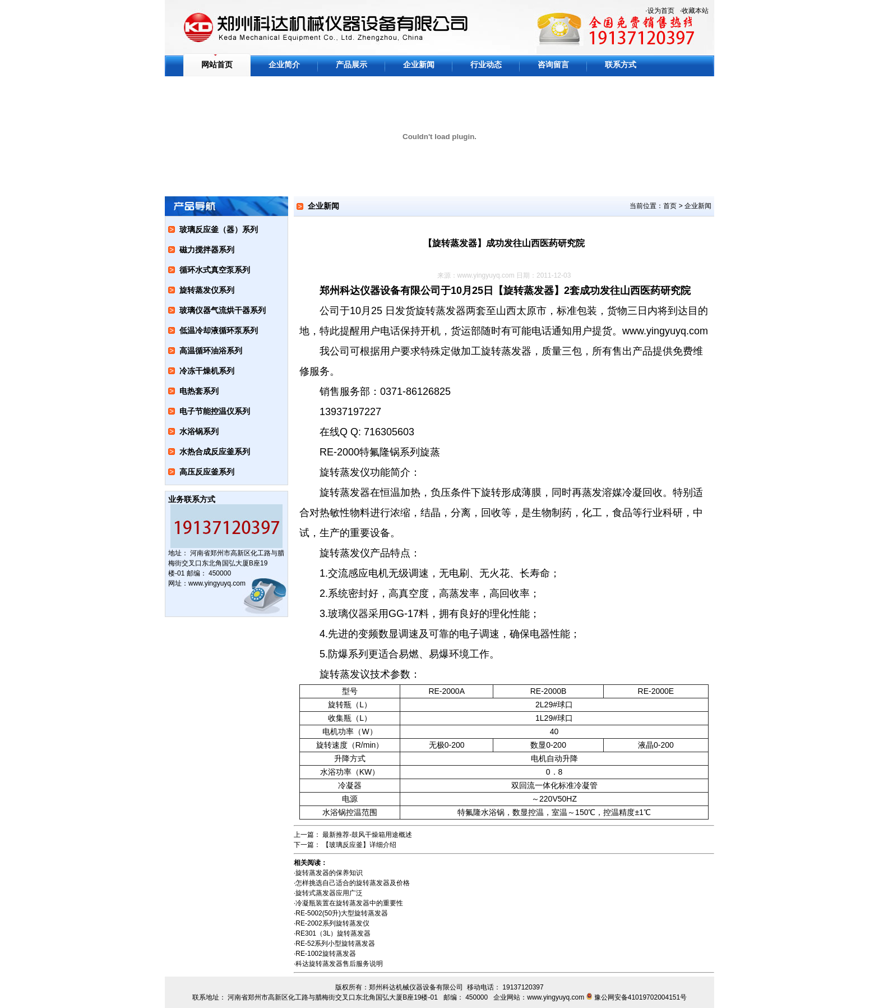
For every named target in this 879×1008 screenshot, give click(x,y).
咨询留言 (553, 64)
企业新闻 (418, 64)
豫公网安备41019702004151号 (640, 997)
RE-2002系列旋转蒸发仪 (332, 923)
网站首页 (217, 64)
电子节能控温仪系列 (214, 411)
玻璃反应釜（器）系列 (218, 229)
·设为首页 (659, 11)
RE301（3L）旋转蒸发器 (333, 933)
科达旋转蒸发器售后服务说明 (339, 964)
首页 (670, 206)
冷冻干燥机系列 (206, 370)
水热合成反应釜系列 (214, 451)
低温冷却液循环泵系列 (218, 330)
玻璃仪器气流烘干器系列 (222, 310)
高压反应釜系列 (206, 471)
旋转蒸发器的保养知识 (329, 873)
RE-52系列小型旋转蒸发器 (335, 943)
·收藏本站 (694, 11)
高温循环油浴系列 (210, 350)
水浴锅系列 (199, 431)
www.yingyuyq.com (486, 275)
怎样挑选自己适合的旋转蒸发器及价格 (352, 883)
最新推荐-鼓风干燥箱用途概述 (367, 835)
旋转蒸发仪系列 (206, 290)
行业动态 (486, 64)
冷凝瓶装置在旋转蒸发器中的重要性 (349, 903)
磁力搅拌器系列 (206, 249)
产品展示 (351, 64)
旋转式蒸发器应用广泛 (329, 893)
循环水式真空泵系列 (214, 269)
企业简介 (284, 64)
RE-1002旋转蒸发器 (325, 954)
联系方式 (620, 64)
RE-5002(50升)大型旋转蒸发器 (341, 913)
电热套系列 (199, 390)
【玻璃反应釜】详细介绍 (359, 845)
